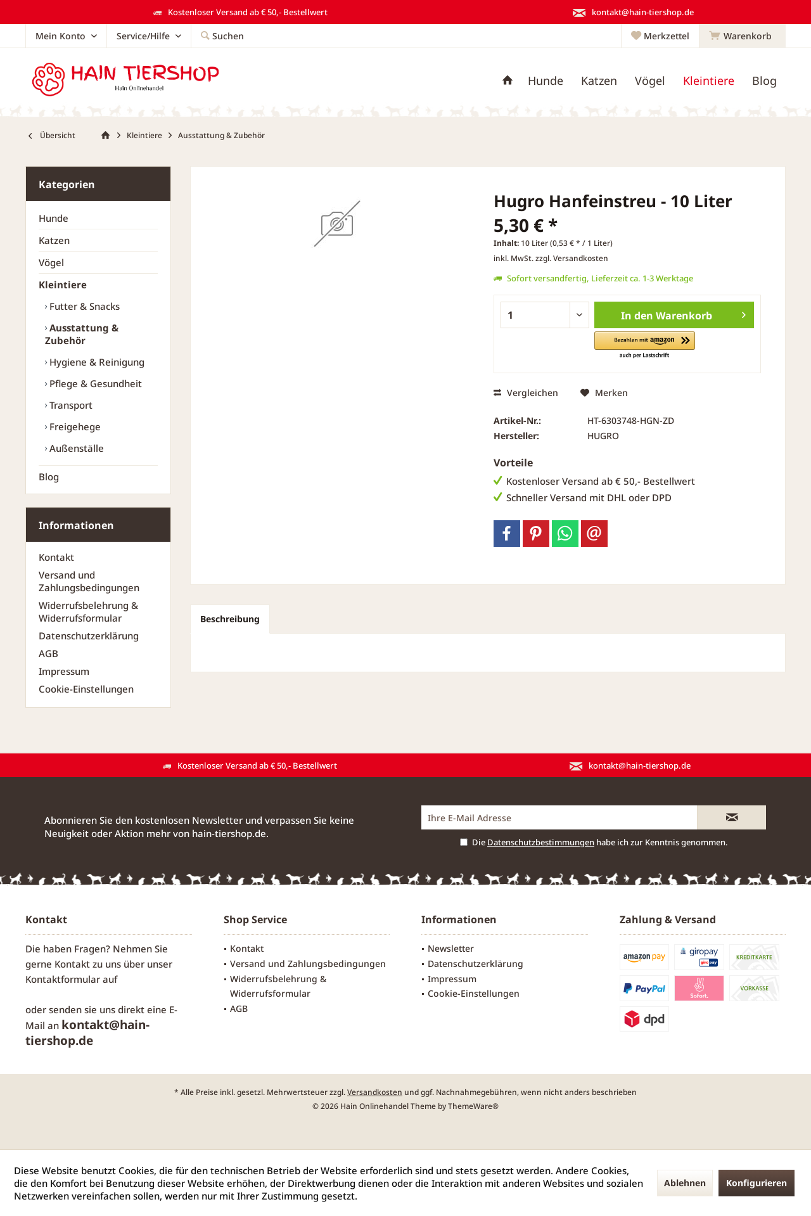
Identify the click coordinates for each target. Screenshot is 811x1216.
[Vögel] (650, 81)
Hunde (53, 218)
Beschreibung (230, 619)
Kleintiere (63, 284)
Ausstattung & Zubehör (81, 334)
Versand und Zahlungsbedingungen (89, 581)
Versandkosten (374, 1092)
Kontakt (56, 557)
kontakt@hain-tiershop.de (87, 1032)
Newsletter (451, 948)
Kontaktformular (62, 979)
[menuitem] (742, 36)
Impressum (64, 671)
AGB (48, 653)
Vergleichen (526, 393)
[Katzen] (599, 81)
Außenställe (75, 448)
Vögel (51, 262)
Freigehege (74, 426)
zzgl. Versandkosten (571, 258)
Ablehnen (685, 1183)
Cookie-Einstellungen (86, 688)
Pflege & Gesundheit (94, 383)
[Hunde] (545, 81)
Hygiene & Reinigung (95, 361)
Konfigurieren (756, 1183)
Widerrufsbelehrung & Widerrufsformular (88, 611)
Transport (70, 405)
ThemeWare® (473, 1106)
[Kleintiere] (708, 81)
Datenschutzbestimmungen (540, 842)
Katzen (54, 240)
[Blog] (764, 81)
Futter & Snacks (83, 306)
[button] (644, 345)
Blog (49, 476)
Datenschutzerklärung (89, 635)
